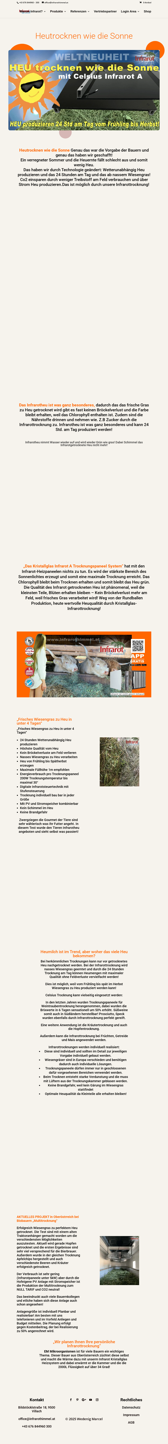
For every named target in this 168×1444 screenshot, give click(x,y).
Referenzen (78, 11)
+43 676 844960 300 (37, 1426)
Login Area (128, 11)
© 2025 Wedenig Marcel (84, 1419)
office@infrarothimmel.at (36, 1419)
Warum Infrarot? (31, 11)
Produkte (56, 11)
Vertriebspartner (105, 11)
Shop (147, 11)
